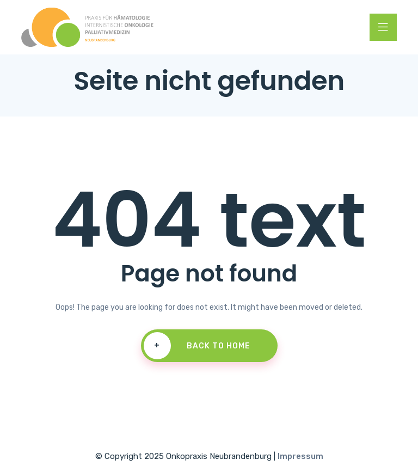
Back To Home (197, 345)
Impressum (300, 456)
